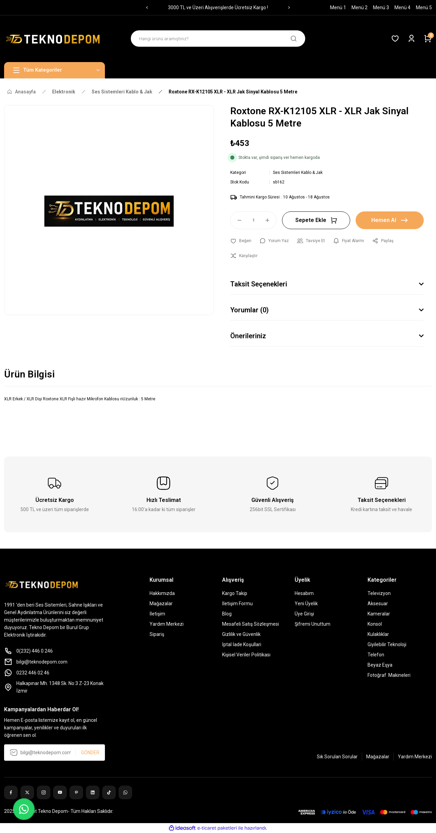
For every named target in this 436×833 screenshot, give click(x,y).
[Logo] (54, 38)
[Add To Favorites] (240, 240)
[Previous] (147, 7)
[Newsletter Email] (54, 752)
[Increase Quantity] (270, 220)
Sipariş (157, 634)
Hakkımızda (162, 593)
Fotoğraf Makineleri (389, 675)
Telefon (376, 654)
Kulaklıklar (378, 634)
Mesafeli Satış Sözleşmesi (250, 624)
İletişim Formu (237, 603)
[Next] (289, 7)
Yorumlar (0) (249, 310)
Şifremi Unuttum (312, 624)
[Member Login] (411, 38)
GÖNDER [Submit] (90, 752)
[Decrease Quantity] (236, 220)
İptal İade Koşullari (241, 644)
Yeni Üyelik (306, 603)
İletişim (157, 613)
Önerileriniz (248, 336)
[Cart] (428, 38)
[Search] (218, 38)
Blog (227, 613)
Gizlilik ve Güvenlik (241, 634)
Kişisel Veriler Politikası (246, 654)
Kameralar (379, 613)
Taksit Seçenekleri (258, 284)
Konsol (375, 624)
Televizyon (379, 593)
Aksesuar (378, 603)
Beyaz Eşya (380, 665)
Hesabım (304, 593)
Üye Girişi (304, 613)
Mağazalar (161, 603)
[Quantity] (253, 220)
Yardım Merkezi (167, 624)
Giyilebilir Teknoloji (387, 644)
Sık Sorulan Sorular (337, 756)
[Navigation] (54, 70)
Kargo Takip (234, 593)
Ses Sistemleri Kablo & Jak (298, 172)
